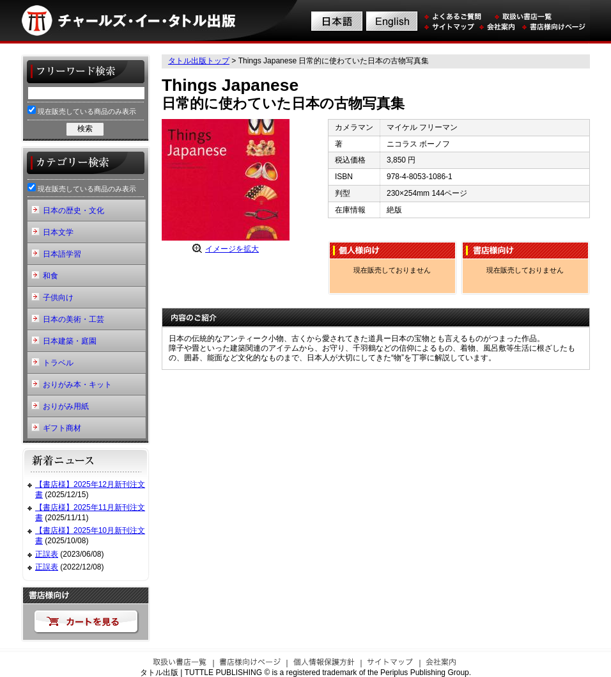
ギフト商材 (62, 428)
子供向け (58, 297)
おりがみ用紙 (66, 406)
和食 (50, 275)
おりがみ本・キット (77, 384)
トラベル (58, 362)
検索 (85, 128)
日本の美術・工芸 (73, 319)
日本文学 (58, 232)
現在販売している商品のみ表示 (81, 110)
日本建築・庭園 (70, 341)
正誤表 (46, 554)
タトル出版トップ (198, 60)
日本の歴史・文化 (73, 210)
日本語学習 (62, 254)
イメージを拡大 (232, 248)
